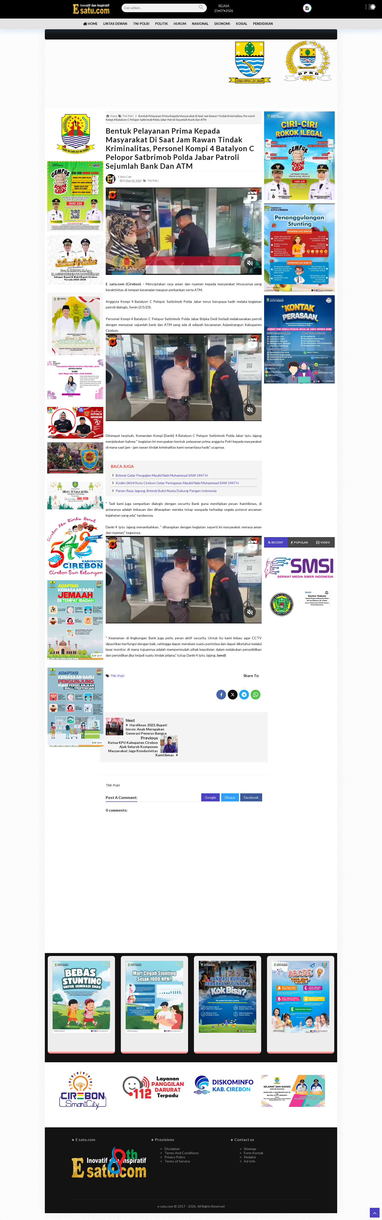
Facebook (251, 780)
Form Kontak (253, 1135)
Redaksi (250, 1139)
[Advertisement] (131, 73)
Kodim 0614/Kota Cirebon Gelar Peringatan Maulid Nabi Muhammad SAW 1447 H (177, 483)
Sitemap (250, 1131)
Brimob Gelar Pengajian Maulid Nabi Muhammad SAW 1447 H (162, 475)
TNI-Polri (117, 676)
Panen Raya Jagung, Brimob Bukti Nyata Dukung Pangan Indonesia (166, 491)
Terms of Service (177, 1143)
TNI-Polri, (153, 180)
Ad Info (249, 1143)
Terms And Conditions (181, 1135)
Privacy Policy (174, 1139)
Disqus (230, 780)
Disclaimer (172, 1131)
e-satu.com (165, 1189)
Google (210, 780)
